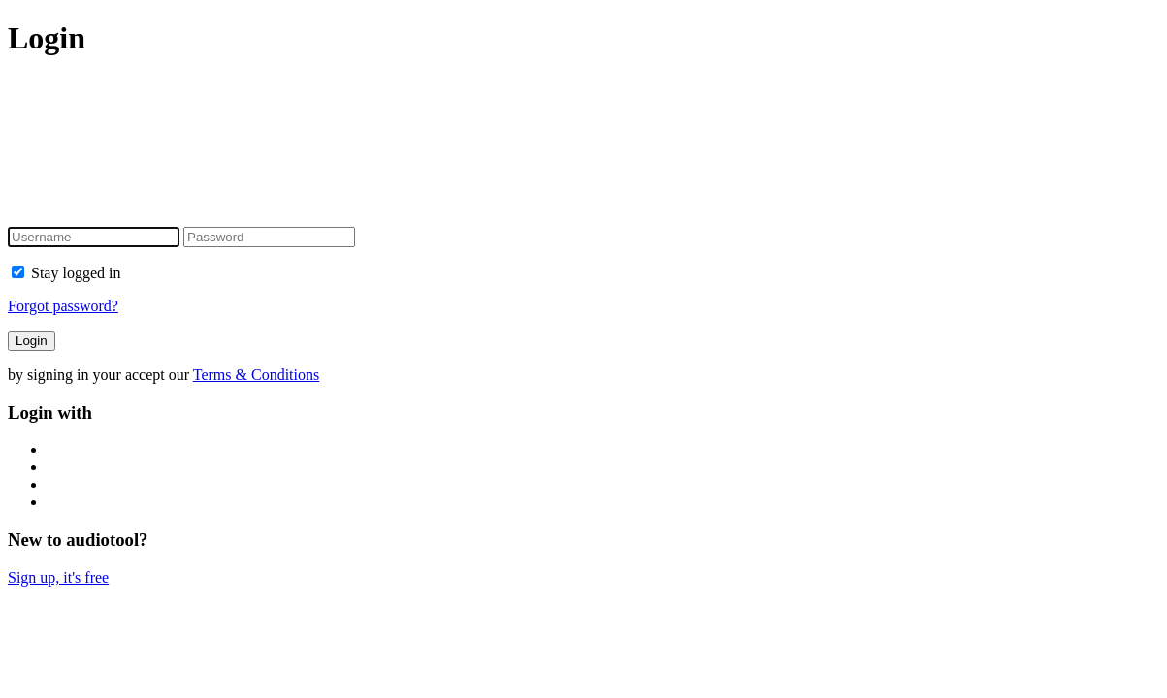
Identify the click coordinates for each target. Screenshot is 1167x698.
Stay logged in (66, 273)
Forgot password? (63, 306)
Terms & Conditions (256, 374)
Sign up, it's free (58, 577)
